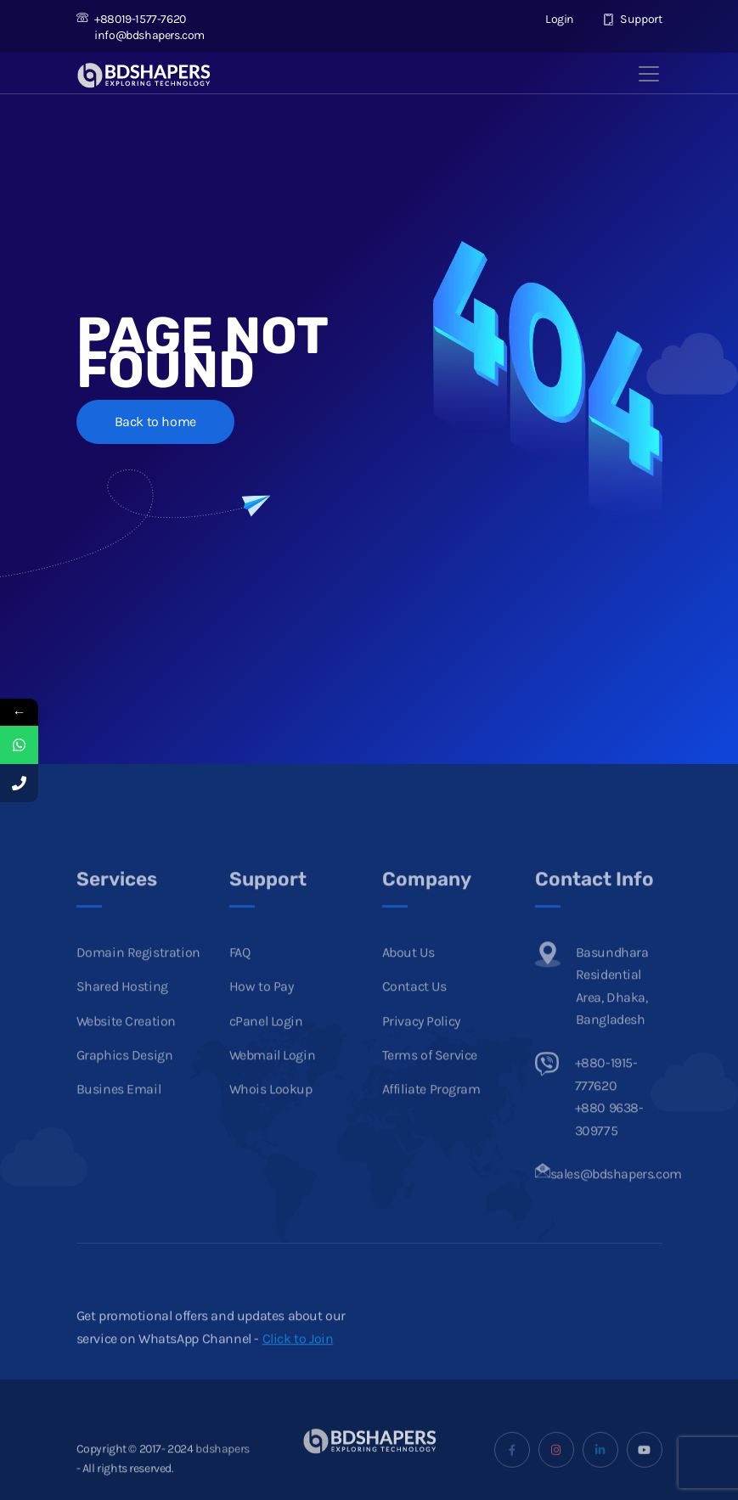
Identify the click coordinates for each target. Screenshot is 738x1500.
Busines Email (118, 1111)
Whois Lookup (271, 1111)
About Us (408, 973)
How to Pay (261, 1008)
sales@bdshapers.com (616, 1195)
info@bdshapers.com (140, 35)
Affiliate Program (431, 1111)
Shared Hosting (122, 1008)
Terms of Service (430, 1076)
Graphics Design (124, 1076)
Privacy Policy (421, 1042)
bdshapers (222, 1470)
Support (632, 19)
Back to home (155, 421)
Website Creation (126, 1042)
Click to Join (298, 1359)
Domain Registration (138, 973)
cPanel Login (266, 1042)
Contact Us (414, 1008)
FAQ (240, 973)
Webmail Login (272, 1076)
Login (551, 19)
